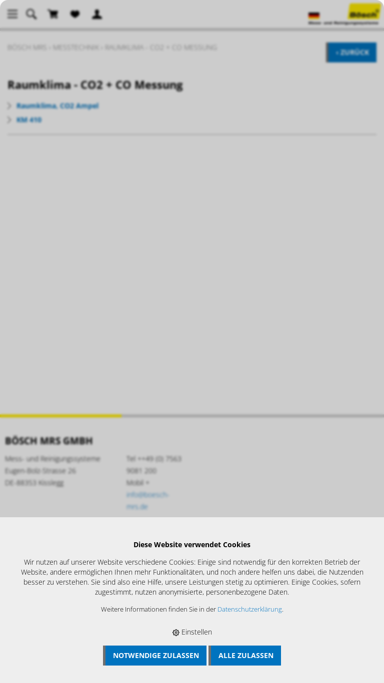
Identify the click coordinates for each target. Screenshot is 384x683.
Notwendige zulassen (156, 655)
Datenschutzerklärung (250, 609)
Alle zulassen (246, 655)
